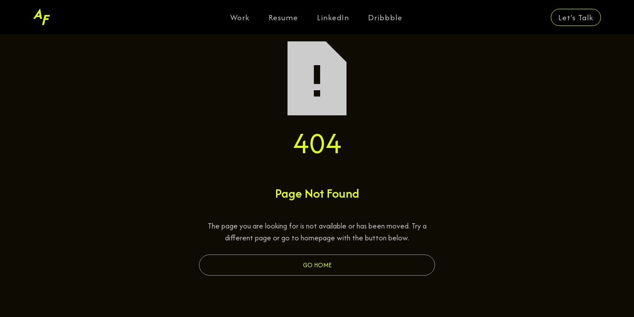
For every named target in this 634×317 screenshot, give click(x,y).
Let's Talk (575, 17)
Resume (283, 17)
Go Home (317, 264)
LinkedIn (333, 17)
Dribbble (385, 17)
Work (240, 17)
